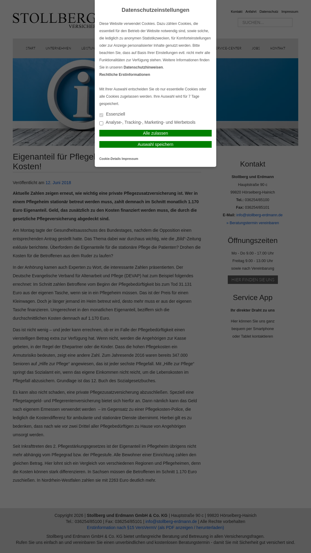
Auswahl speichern (155, 144)
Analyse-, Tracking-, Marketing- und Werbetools (147, 122)
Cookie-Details (110, 158)
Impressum (130, 158)
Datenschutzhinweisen (143, 67)
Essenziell (112, 114)
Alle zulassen (155, 133)
